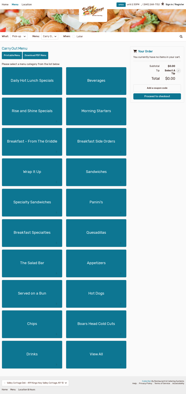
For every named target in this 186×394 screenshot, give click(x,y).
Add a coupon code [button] (157, 88)
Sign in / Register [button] (175, 4)
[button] (178, 70)
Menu (15, 4)
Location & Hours (26, 389)
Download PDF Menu (35, 55)
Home (5, 4)
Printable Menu (12, 55)
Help (134, 383)
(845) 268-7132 (152, 4)
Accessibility (178, 383)
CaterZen (146, 381)
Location (27, 4)
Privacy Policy (145, 383)
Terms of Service (162, 383)
